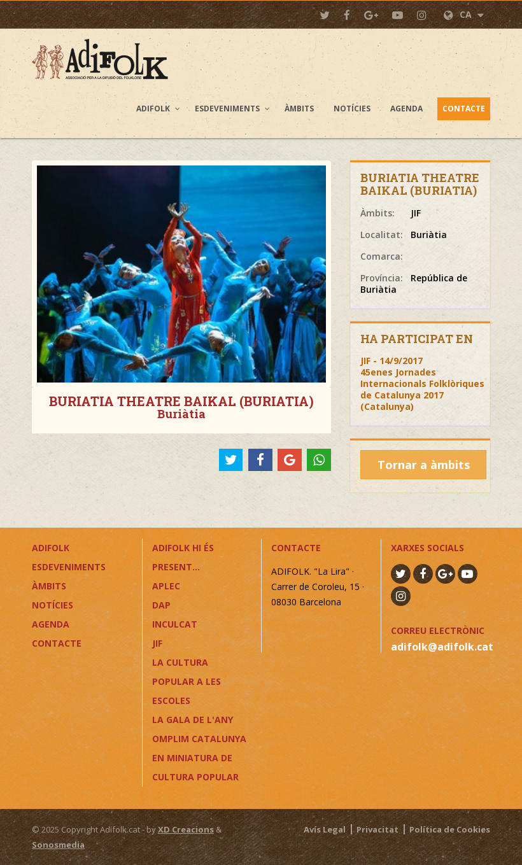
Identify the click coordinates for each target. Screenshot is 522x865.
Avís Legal (325, 829)
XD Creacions (186, 829)
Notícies (352, 108)
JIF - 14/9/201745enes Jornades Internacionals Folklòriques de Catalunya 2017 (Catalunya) (422, 383)
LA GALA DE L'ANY (192, 720)
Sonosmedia (58, 844)
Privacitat (377, 829)
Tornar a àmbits (423, 464)
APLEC (166, 586)
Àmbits (299, 108)
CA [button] (464, 14)
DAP (161, 605)
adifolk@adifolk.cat (442, 647)
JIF (157, 643)
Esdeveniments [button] (227, 108)
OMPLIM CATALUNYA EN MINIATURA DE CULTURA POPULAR (199, 758)
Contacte (463, 108)
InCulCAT (174, 624)
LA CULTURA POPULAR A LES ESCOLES (186, 681)
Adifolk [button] (153, 108)
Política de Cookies (449, 829)
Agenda (406, 108)
